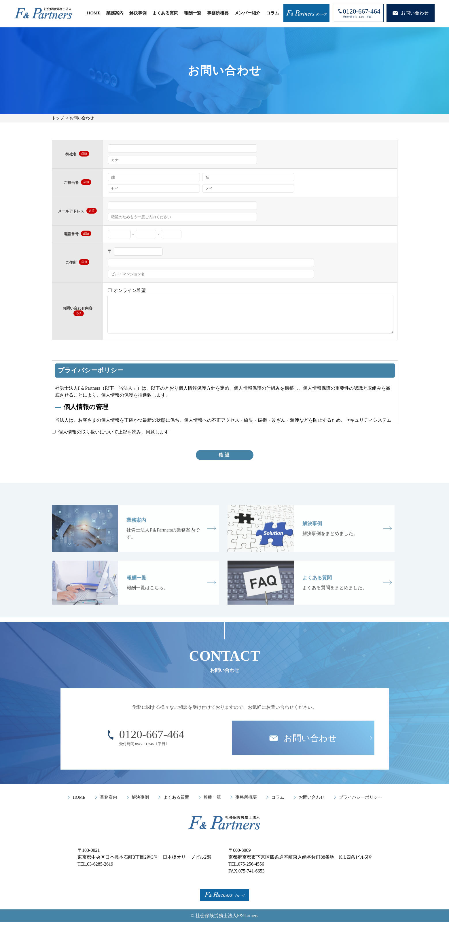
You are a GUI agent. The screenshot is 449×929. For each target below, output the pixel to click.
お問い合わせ (312, 804)
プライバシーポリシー (360, 804)
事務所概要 (218, 13)
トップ (58, 118)
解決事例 (138, 13)
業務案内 (115, 13)
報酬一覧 (192, 13)
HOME (94, 13)
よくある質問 (165, 13)
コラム (272, 13)
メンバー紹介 (247, 13)
